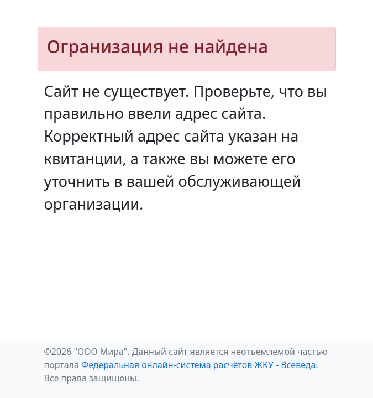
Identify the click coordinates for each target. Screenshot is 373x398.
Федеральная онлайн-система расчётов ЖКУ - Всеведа (198, 365)
